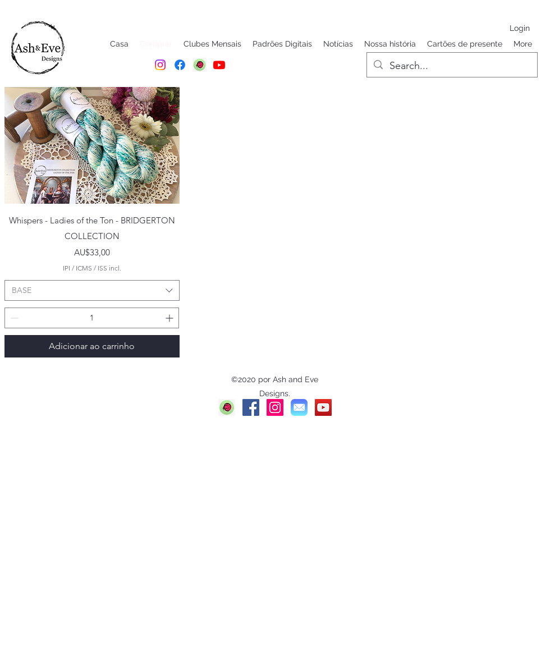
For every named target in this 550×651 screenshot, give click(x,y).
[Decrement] (13, 318)
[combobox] (92, 290)
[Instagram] (160, 65)
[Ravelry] (226, 407)
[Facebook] (180, 65)
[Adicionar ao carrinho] (92, 346)
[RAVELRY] (199, 65)
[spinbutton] (91, 318)
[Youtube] (219, 65)
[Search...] (451, 66)
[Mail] (299, 407)
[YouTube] (323, 407)
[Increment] (170, 318)
